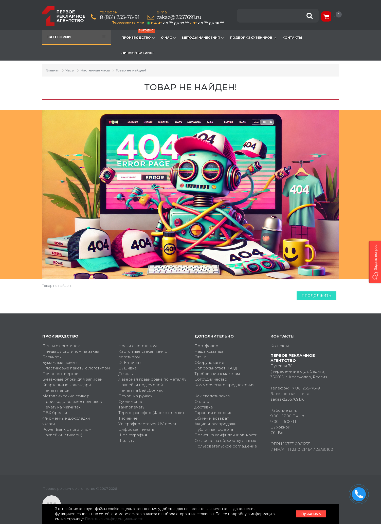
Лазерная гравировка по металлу (152, 379)
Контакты (292, 38)
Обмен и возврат (211, 418)
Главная (52, 70)
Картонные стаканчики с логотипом (142, 354)
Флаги (48, 423)
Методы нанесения (203, 37)
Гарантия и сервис (213, 412)
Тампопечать (131, 407)
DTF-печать (129, 362)
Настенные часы (95, 70)
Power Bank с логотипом (67, 429)
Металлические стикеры (67, 396)
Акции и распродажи (215, 423)
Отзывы (201, 356)
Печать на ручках (135, 396)
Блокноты (52, 356)
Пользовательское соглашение (225, 446)
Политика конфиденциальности (226, 435)
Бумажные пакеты (60, 362)
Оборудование (209, 362)
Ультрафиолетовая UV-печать (148, 423)
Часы (69, 70)
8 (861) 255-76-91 (119, 17)
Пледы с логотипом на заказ (70, 351)
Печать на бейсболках (140, 390)
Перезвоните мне (128, 22)
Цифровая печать (136, 429)
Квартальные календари (66, 384)
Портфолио (206, 345)
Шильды (126, 440)
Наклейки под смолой (140, 384)
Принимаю (311, 514)
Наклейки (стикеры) (62, 435)
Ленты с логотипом (61, 345)
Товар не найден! (131, 70)
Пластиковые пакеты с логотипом (76, 368)
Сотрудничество (210, 379)
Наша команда (208, 351)
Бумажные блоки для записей (72, 379)
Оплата (201, 401)
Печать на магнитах (61, 407)
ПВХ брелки (54, 412)
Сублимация (130, 401)
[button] (375, 262)
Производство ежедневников (72, 401)
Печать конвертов (60, 373)
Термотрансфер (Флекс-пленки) (151, 412)
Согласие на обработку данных (225, 440)
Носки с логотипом (137, 345)
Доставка (203, 407)
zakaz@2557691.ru (179, 17)
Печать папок (55, 390)
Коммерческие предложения (224, 384)
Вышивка (127, 368)
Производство (138, 35)
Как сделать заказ (212, 396)
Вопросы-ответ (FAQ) (215, 368)
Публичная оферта (213, 429)
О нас (168, 37)
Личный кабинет (137, 53)
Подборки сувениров (253, 37)
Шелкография (132, 435)
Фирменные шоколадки (66, 418)
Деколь (125, 373)
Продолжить (316, 295)
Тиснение (128, 418)
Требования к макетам (217, 373)
